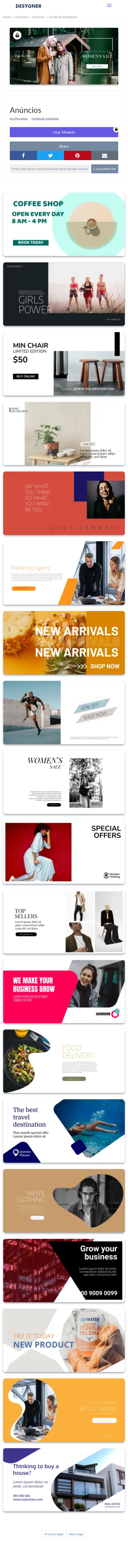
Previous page (54, 1534)
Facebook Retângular (63, 17)
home (7, 17)
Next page (76, 1534)
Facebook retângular (45, 118)
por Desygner (19, 118)
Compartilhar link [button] (105, 169)
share (64, 146)
